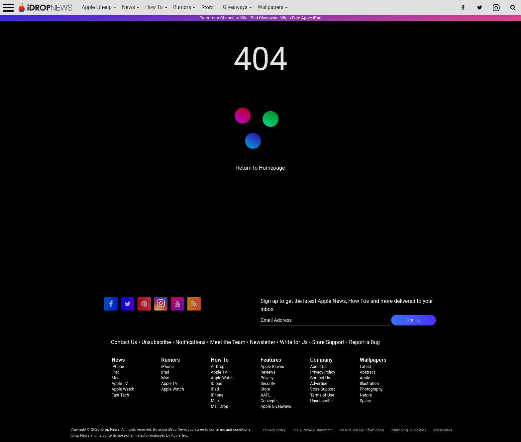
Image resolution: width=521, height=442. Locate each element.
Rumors (182, 7)
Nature (366, 395)
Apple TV (120, 383)
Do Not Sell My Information (361, 430)
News (128, 7)
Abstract (367, 372)
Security (267, 383)
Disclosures (442, 430)
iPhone (118, 366)
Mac (116, 378)
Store (207, 8)
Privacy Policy (322, 372)
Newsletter (262, 342)
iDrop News (109, 429)
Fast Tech (120, 395)
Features (270, 360)
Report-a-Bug (364, 342)
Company (321, 360)
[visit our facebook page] (111, 303)
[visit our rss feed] (194, 303)
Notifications (190, 342)
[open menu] (8, 7)
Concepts (269, 400)
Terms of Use (322, 395)
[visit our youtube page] (177, 303)
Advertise (318, 383)
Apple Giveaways (275, 406)
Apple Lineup (97, 7)
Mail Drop (219, 406)
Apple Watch (123, 389)
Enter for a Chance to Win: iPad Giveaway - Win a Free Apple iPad (260, 17)
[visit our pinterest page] (144, 303)
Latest (365, 366)
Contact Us (124, 342)
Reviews (267, 372)
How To (154, 7)
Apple (365, 378)
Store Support (328, 342)
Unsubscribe (156, 342)
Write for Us (294, 342)
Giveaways (235, 7)
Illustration (369, 383)
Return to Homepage (260, 168)
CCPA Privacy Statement (312, 430)
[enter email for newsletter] (325, 320)
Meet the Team (227, 342)
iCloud (216, 383)
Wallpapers (270, 7)
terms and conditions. (233, 429)
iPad (116, 372)
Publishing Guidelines (408, 430)
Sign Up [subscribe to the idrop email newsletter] (413, 319)
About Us (318, 366)
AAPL (265, 395)
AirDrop (218, 366)
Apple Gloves (272, 366)
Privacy (266, 378)
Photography (371, 389)
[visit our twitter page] (127, 303)
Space (365, 400)
